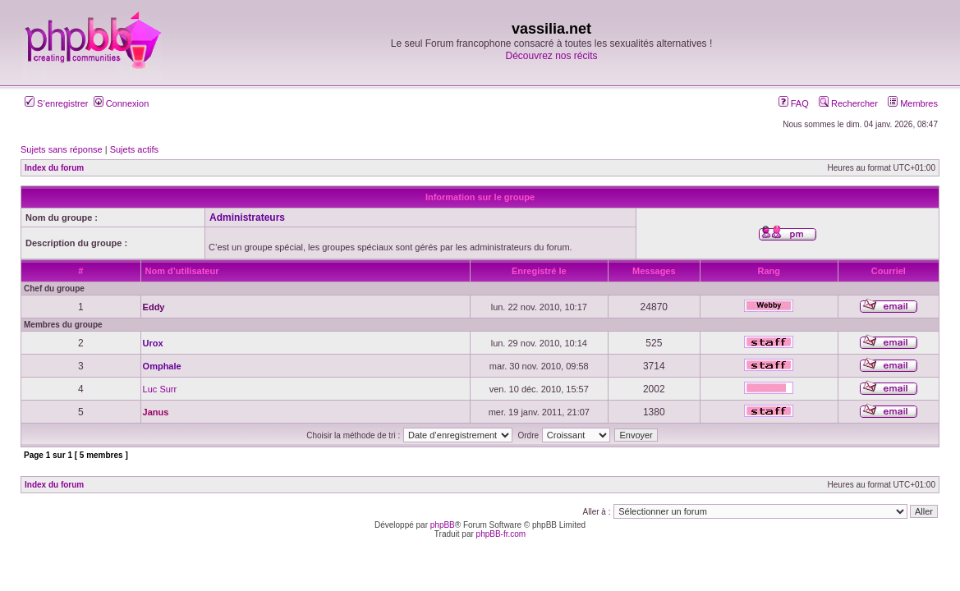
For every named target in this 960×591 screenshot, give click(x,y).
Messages (654, 271)
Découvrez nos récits (551, 56)
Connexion (121, 103)
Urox (153, 343)
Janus (156, 412)
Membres (913, 103)
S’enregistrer (56, 103)
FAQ (794, 103)
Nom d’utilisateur (182, 271)
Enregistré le (539, 271)
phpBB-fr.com (501, 533)
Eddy (154, 307)
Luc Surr (160, 389)
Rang (769, 271)
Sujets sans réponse (62, 149)
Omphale (162, 366)
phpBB (442, 524)
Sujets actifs (134, 149)
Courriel (888, 271)
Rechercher (848, 103)
